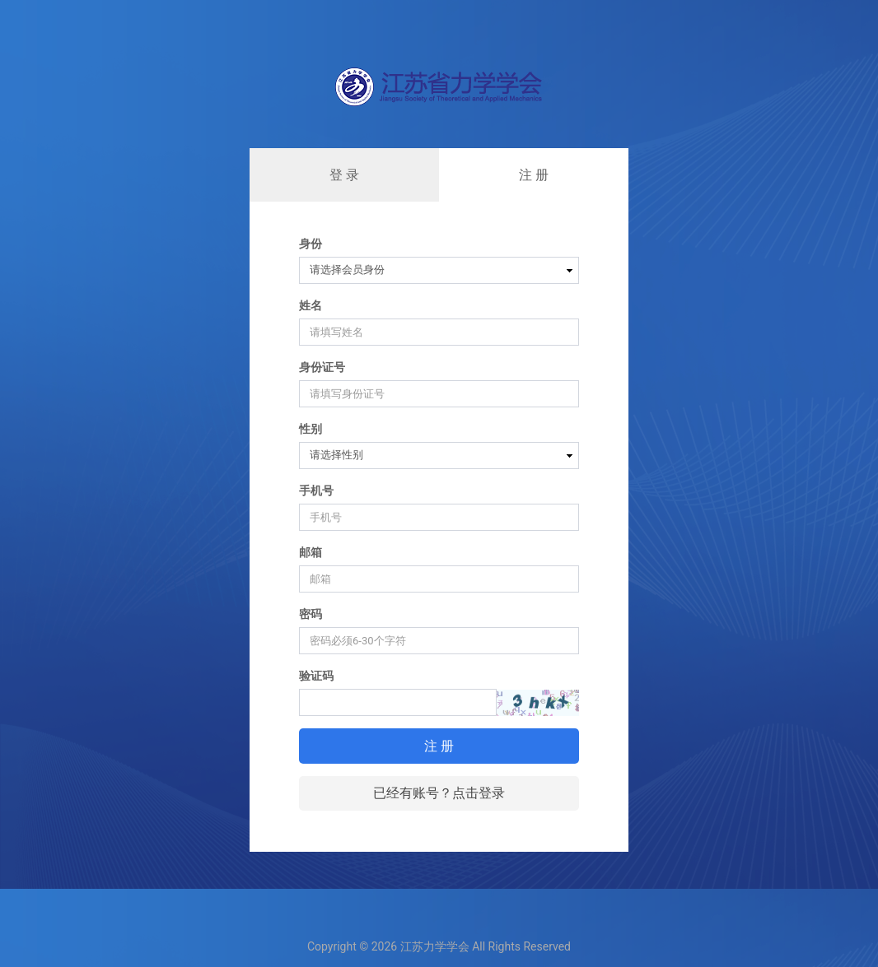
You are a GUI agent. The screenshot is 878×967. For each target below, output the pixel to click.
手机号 (316, 490)
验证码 (316, 675)
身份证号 (322, 367)
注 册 (534, 175)
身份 (310, 243)
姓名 (310, 305)
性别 (310, 428)
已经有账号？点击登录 (439, 793)
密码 (310, 614)
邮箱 (310, 552)
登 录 (344, 175)
